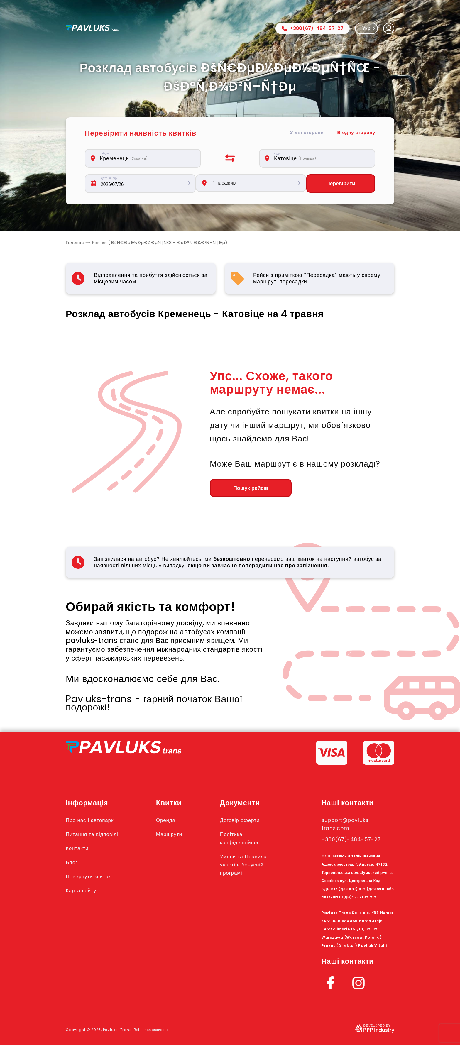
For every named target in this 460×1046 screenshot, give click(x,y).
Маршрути (175, 835)
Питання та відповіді (95, 835)
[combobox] (146, 158)
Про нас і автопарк (93, 821)
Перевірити (341, 184)
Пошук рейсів (242, 489)
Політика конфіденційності (249, 839)
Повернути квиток (91, 877)
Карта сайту (83, 891)
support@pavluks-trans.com (351, 825)
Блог (72, 863)
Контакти (79, 849)
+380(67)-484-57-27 (313, 28)
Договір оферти (246, 821)
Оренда (171, 821)
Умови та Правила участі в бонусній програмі (250, 865)
